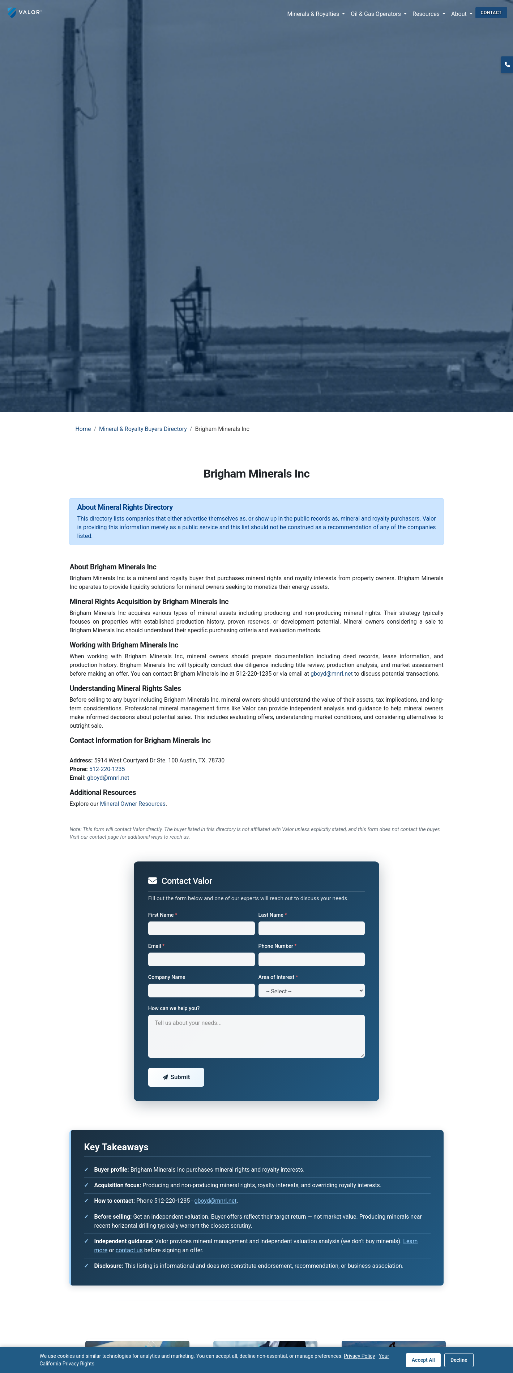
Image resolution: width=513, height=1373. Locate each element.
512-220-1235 (107, 769)
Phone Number (277, 946)
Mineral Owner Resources (133, 803)
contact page (104, 837)
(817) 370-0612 (507, 73)
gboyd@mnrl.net (332, 673)
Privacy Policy (359, 1356)
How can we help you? (174, 1008)
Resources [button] (426, 13)
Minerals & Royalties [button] (314, 13)
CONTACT (491, 12)
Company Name (166, 977)
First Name (163, 915)
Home (83, 428)
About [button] (459, 13)
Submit (176, 1077)
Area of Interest (278, 977)
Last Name (272, 915)
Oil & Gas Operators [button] (376, 13)
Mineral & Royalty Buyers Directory (143, 428)
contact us (129, 1250)
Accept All (423, 1360)
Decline (458, 1360)
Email (156, 946)
